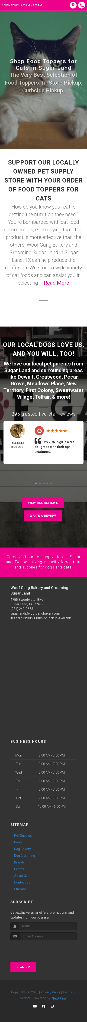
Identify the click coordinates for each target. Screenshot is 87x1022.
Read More (56, 283)
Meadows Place (45, 383)
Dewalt (25, 377)
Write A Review (43, 515)
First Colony (39, 390)
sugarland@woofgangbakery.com (35, 613)
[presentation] (35, 948)
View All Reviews (43, 502)
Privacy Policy (51, 992)
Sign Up (23, 966)
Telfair (42, 397)
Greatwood (48, 377)
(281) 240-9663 (21, 608)
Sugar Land (17, 370)
